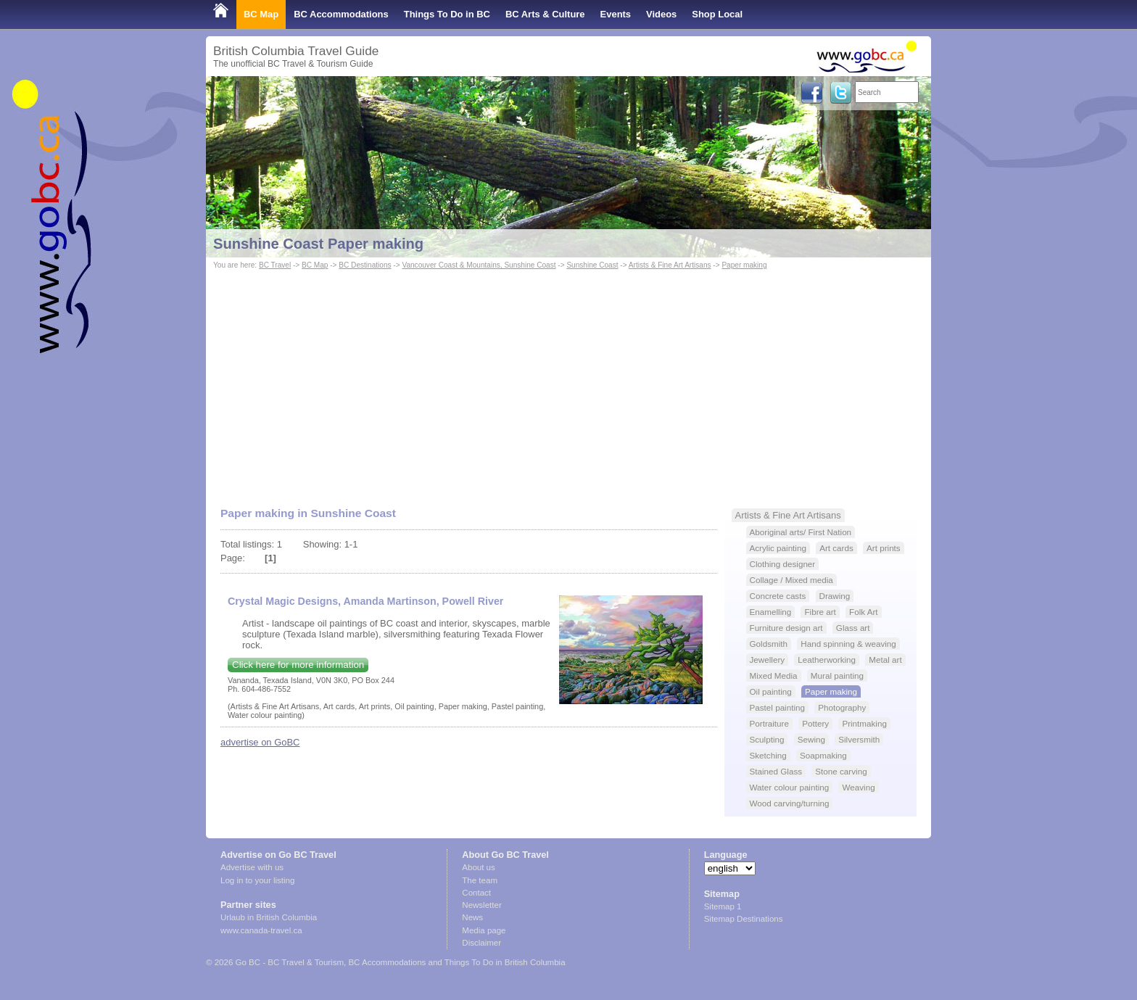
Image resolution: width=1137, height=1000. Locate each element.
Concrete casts (778, 595)
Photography (842, 707)
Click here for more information (298, 664)
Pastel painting (777, 707)
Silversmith (859, 739)
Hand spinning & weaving (848, 643)
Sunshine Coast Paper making (318, 244)
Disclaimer (481, 942)
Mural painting (837, 675)
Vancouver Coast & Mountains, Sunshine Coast (478, 265)
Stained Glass (776, 771)
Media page (483, 930)
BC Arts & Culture (545, 14)
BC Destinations (365, 265)
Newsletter (481, 905)
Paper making (744, 265)
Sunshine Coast (592, 265)
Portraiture (769, 723)
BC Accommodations (341, 14)
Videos (661, 14)
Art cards (836, 548)
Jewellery (767, 659)
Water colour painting (790, 787)
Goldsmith (768, 643)
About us (478, 867)
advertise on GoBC (259, 742)
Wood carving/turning (790, 803)
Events (615, 14)
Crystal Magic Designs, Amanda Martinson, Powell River (365, 601)
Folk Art (863, 611)
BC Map (261, 14)
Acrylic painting (778, 548)
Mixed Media (774, 675)
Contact (476, 892)
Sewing (811, 739)
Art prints (884, 548)
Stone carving (841, 771)
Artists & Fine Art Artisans (670, 265)
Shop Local (717, 14)
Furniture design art (786, 627)
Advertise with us (252, 867)
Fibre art (819, 611)
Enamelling (771, 611)
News (472, 917)
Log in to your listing (257, 880)
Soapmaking (823, 755)
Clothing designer (783, 564)
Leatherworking (827, 659)
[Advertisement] (568, 381)
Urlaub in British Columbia (268, 917)
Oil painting (771, 691)
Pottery (815, 723)
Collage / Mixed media (791, 579)
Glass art (853, 627)
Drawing (835, 595)
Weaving (858, 787)
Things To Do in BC (447, 14)
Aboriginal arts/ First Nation (801, 532)
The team (479, 880)
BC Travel (275, 265)
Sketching (768, 755)
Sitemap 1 (723, 906)
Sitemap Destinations (743, 918)
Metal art (885, 659)
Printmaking (864, 723)
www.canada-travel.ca (261, 930)
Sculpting (767, 739)
